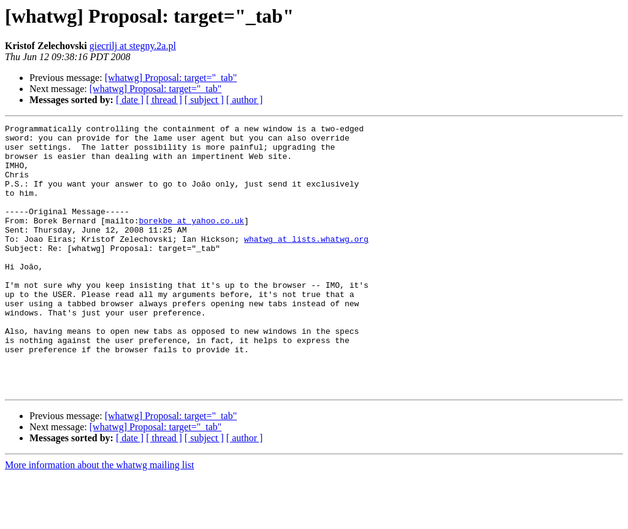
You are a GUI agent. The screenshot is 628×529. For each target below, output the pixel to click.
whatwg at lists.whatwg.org (306, 262)
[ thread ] (164, 100)
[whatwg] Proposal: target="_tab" (171, 77)
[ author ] (244, 100)
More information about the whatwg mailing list (99, 518)
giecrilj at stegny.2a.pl (133, 46)
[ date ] (130, 100)
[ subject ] (204, 100)
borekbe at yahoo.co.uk (191, 240)
